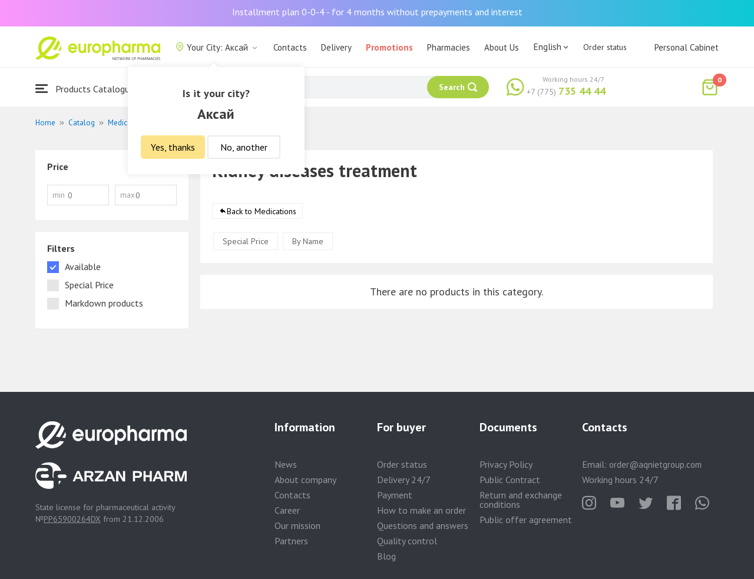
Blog (386, 556)
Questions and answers (422, 525)
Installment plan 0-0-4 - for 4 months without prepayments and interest (377, 12)
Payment (394, 495)
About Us (501, 47)
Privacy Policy (506, 464)
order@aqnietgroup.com (655, 464)
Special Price (246, 241)
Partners (291, 541)
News (286, 464)
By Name (307, 241)
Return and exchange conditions (520, 499)
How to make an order (421, 510)
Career (287, 510)
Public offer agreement (525, 519)
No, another (243, 147)
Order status (605, 47)
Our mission (297, 525)
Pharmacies (448, 47)
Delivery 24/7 (404, 479)
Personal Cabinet (686, 47)
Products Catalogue (84, 88)
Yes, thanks (173, 147)
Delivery (336, 47)
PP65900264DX (72, 519)
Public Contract (509, 479)
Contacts (290, 47)
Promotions (389, 47)
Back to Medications (261, 211)
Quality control (407, 541)
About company (305, 479)
